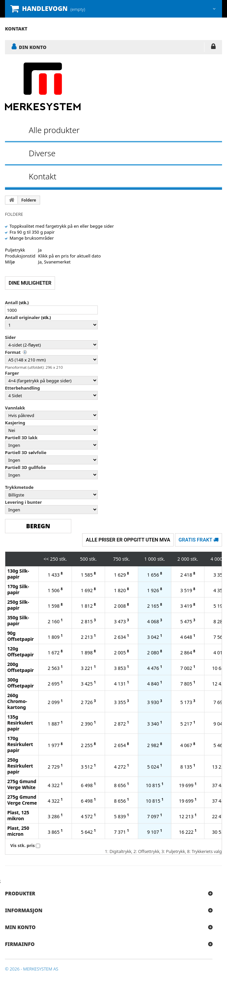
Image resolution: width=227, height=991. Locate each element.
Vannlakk (15, 408)
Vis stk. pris (22, 845)
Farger (12, 373)
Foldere (28, 200)
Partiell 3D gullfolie (25, 467)
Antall (11, 303)
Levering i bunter (23, 502)
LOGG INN (213, 47)
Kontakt (42, 176)
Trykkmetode (19, 487)
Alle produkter (54, 129)
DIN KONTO (32, 47)
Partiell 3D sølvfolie (25, 452)
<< (46, 559)
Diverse (42, 153)
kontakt (16, 28)
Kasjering (15, 423)
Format (13, 352)
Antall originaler (22, 317)
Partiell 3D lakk (21, 438)
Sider (10, 337)
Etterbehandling (22, 388)
